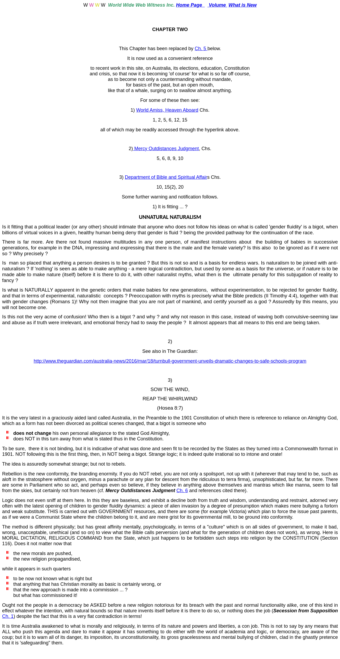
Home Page (190, 5)
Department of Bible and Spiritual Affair (166, 177)
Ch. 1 (8, 616)
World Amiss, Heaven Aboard (167, 110)
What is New (242, 5)
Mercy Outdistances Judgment (166, 148)
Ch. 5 (201, 48)
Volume (217, 5)
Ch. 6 (182, 490)
